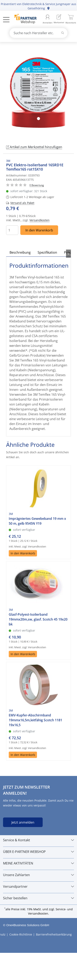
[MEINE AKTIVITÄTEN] (38, 863)
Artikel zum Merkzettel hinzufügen (34, 147)
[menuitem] (59, 19)
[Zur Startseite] (23, 19)
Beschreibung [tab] (20, 252)
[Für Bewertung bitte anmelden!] (36, 185)
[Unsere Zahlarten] (38, 875)
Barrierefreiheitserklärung (54, 934)
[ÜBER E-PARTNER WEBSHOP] (38, 852)
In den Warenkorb (39, 230)
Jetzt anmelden (22, 822)
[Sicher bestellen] (38, 898)
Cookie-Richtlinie (20, 934)
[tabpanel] (38, 92)
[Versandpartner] (38, 886)
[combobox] (39, 33)
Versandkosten (39, 220)
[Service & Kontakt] (38, 840)
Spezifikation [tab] (47, 252)
